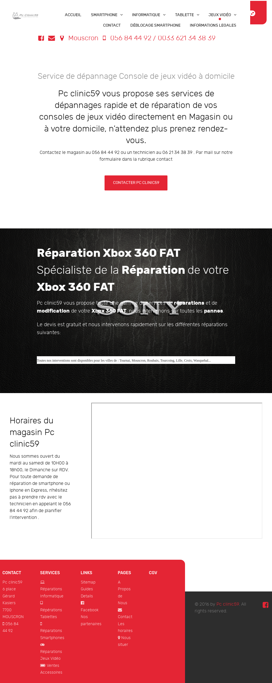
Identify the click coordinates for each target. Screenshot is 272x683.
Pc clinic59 (12, 582)
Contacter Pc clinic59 (136, 182)
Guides (87, 589)
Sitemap (88, 582)
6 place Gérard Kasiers (9, 596)
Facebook (90, 610)
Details (87, 596)
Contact (125, 616)
